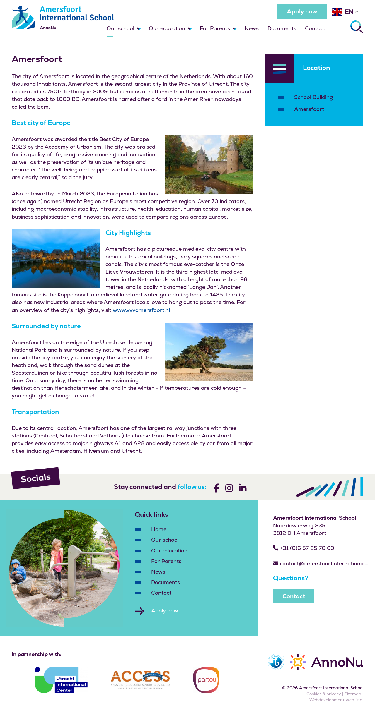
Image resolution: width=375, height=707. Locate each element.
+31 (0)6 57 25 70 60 (303, 548)
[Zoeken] (356, 26)
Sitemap (353, 693)
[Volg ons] (216, 489)
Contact (315, 28)
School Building (313, 97)
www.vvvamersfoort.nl (141, 310)
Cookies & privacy (323, 693)
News (252, 28)
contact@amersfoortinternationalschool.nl (321, 563)
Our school (120, 28)
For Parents (215, 28)
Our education (167, 28)
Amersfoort (309, 109)
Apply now (302, 11)
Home (158, 529)
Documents (281, 28)
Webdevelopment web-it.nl (336, 699)
